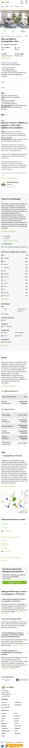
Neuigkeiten (18, 705)
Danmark (3, 713)
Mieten (7, 6)
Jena (22, 6)
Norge (3, 718)
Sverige (3, 716)
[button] (26, 524)
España (3, 733)
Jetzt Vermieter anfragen (8, 69)
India (16, 731)
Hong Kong (18, 726)
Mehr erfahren (10, 186)
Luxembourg (4, 728)
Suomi (3, 721)
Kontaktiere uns (5, 705)
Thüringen (17, 6)
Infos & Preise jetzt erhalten (8, 67)
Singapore (17, 728)
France (3, 736)
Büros (11, 6)
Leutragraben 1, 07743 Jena (19, 645)
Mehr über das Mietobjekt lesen (9, 178)
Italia (16, 713)
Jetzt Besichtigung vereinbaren (9, 71)
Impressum (18, 702)
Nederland (4, 723)
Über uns (3, 702)
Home (2, 6)
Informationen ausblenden (9, 231)
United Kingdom (5, 731)
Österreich (17, 716)
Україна (17, 721)
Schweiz (17, 718)
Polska (16, 723)
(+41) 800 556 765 (5, 696)
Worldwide (17, 733)
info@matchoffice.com (6, 694)
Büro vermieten (5, 707)
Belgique (3, 726)
